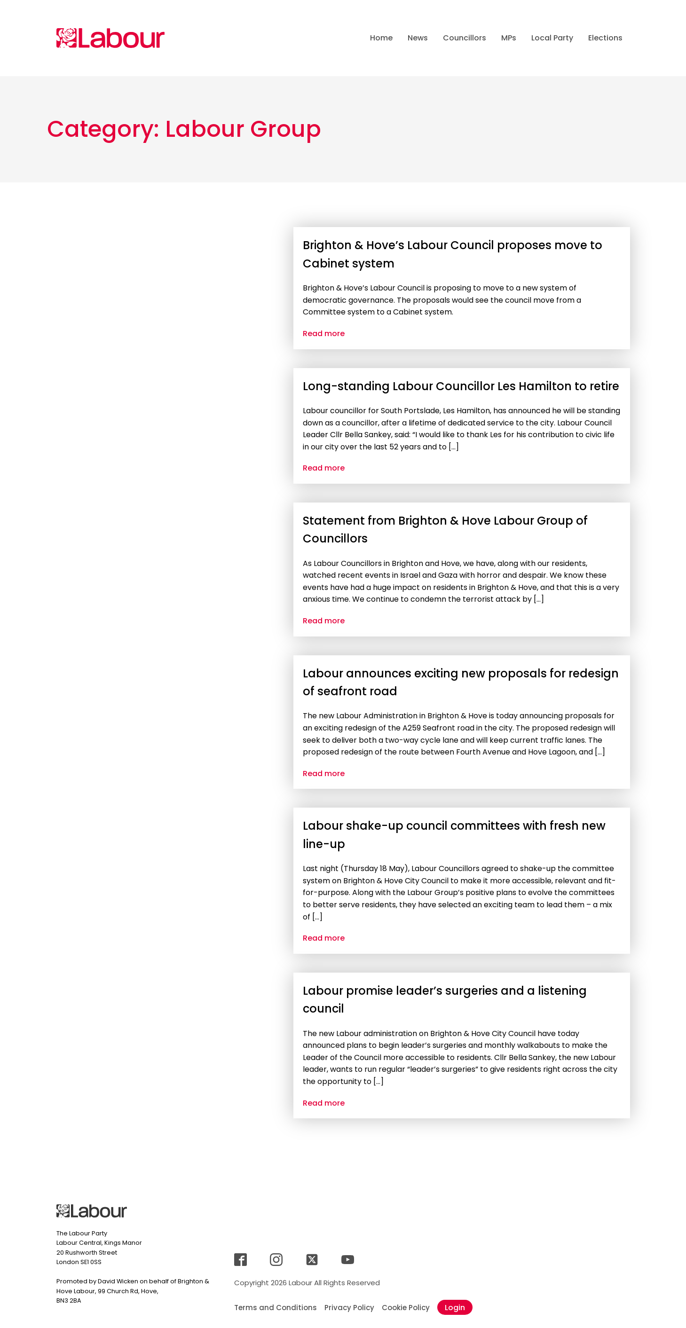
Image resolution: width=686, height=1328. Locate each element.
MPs (508, 37)
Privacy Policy (349, 1307)
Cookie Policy (406, 1307)
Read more (324, 333)
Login (455, 1307)
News (418, 37)
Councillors (464, 37)
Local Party (552, 37)
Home (381, 37)
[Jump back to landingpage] (110, 38)
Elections (605, 37)
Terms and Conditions (275, 1307)
